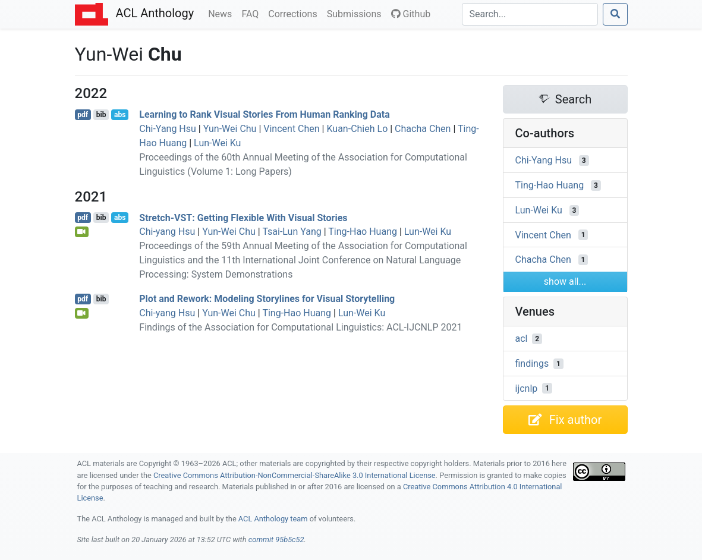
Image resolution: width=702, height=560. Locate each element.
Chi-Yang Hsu (167, 128)
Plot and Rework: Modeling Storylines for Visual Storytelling (267, 298)
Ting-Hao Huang (362, 231)
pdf (82, 115)
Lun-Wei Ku (217, 143)
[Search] (530, 14)
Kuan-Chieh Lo (357, 128)
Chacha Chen (423, 128)
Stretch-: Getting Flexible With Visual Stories (243, 217)
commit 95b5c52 (276, 539)
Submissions (356, 13)
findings (532, 363)
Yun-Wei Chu (230, 128)
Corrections (295, 13)
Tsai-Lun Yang (291, 231)
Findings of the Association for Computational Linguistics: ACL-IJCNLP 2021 (300, 327)
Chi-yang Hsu (167, 231)
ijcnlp (526, 388)
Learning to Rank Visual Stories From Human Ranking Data (264, 114)
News (222, 13)
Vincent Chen (291, 128)
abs (119, 115)
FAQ (252, 13)
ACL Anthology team (273, 518)
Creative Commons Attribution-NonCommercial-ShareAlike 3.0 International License (294, 475)
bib (101, 115)
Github (411, 14)
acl (521, 338)
